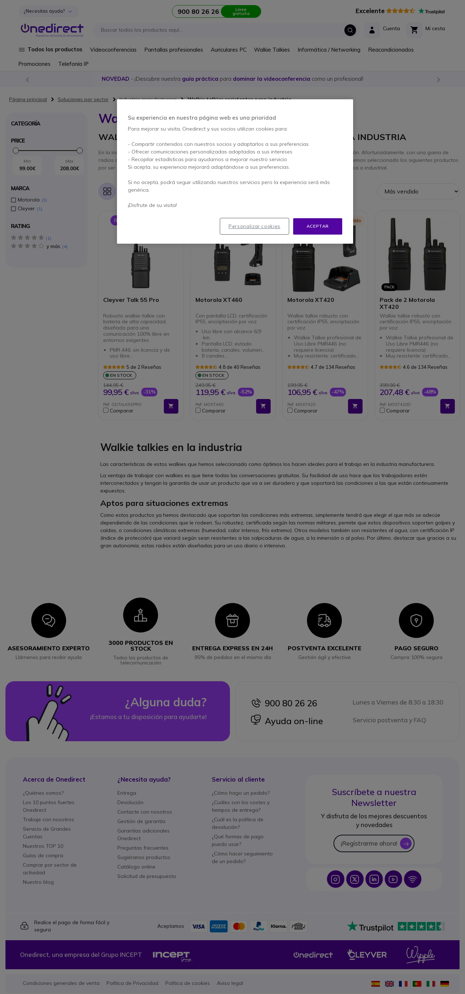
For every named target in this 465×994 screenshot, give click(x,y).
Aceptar (318, 226)
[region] (235, 171)
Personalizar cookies (254, 226)
